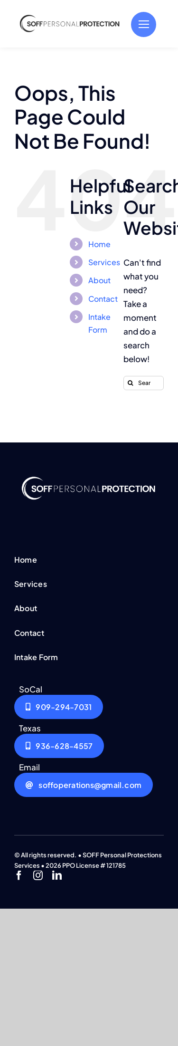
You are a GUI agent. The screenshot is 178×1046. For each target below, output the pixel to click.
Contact (103, 299)
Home (99, 244)
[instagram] (38, 875)
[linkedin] (57, 875)
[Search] (130, 383)
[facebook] (19, 875)
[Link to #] (143, 24)
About (99, 280)
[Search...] (143, 383)
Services (104, 262)
